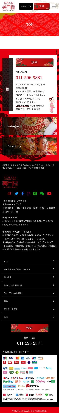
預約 (6, 301)
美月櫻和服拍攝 (10, 308)
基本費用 (7, 277)
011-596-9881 (29, 77)
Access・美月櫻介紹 (13, 285)
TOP (6, 261)
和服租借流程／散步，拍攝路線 (17, 269)
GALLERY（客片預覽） (14, 293)
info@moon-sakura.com (15, 224)
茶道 (6, 316)
